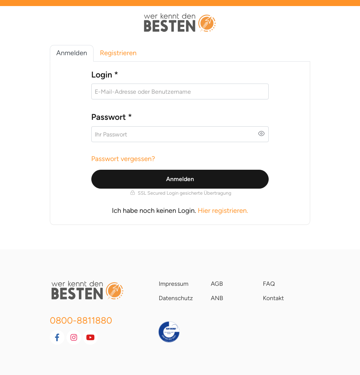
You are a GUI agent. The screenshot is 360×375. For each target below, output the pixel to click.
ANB (217, 298)
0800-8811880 (81, 320)
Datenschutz (175, 298)
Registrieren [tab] (118, 53)
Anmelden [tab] (71, 53)
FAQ (269, 283)
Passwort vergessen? (123, 159)
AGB (217, 283)
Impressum (173, 283)
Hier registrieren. (223, 210)
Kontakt (273, 298)
